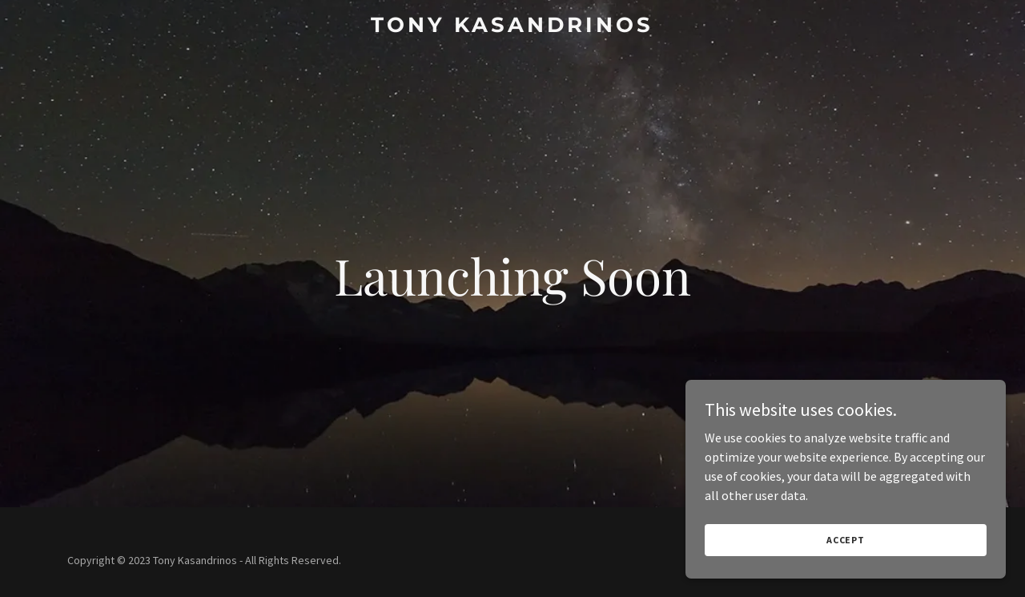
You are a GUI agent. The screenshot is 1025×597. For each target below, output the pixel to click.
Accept (845, 540)
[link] (513, 27)
